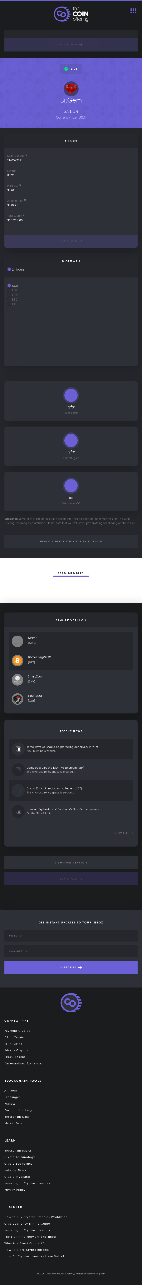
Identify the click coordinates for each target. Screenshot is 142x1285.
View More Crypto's (71, 862)
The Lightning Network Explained (30, 1236)
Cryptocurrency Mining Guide (27, 1223)
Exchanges (12, 1097)
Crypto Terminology (19, 1157)
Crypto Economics (18, 1163)
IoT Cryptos (13, 1044)
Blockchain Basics (18, 1150)
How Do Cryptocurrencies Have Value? (34, 1256)
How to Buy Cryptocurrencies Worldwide (36, 1217)
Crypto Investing (17, 1176)
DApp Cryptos (15, 1037)
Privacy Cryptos (16, 1050)
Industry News (15, 1170)
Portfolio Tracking (18, 1110)
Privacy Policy (15, 1190)
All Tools (11, 1090)
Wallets (10, 1103)
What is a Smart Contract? (24, 1243)
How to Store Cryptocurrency (27, 1250)
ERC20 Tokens (15, 1057)
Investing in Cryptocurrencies (27, 1183)
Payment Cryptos (17, 1030)
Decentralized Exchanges (23, 1063)
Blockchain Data (16, 1116)
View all (124, 833)
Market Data (13, 1123)
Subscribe (71, 967)
